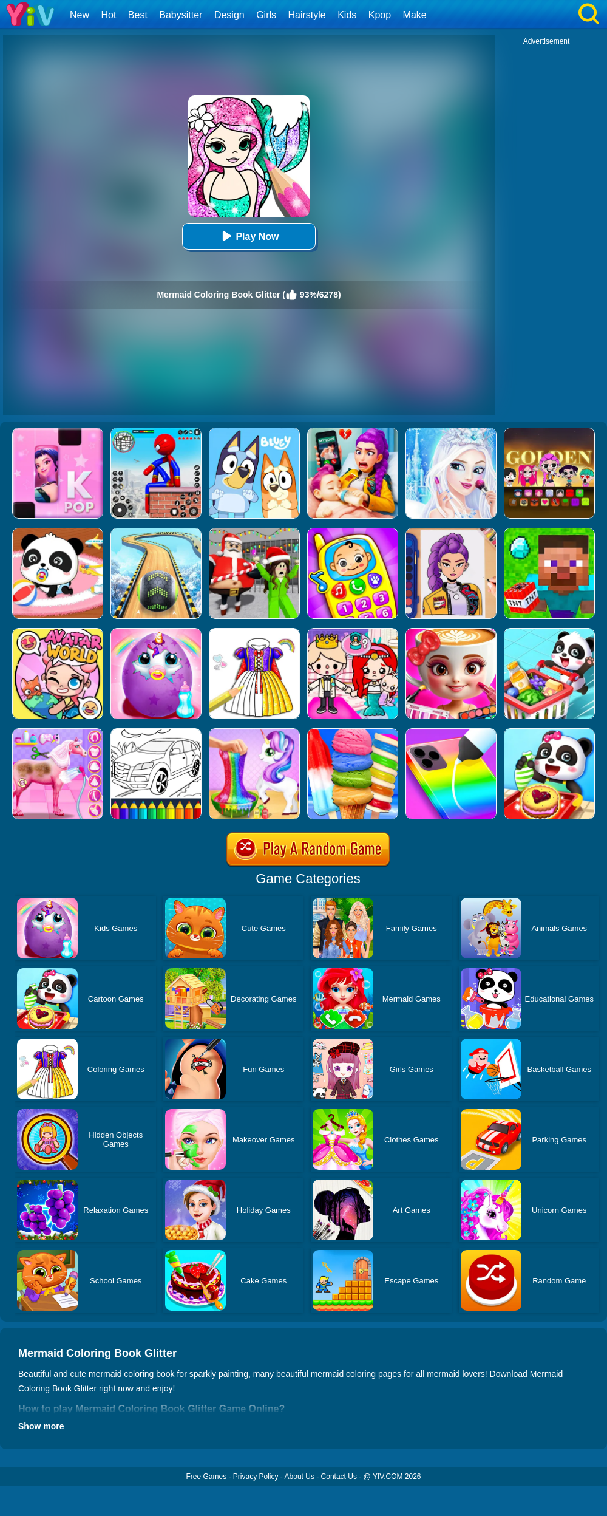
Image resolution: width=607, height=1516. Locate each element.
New (79, 15)
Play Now (249, 236)
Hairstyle (307, 15)
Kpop (379, 15)
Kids (346, 15)
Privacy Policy (256, 1476)
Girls (266, 15)
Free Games (206, 1476)
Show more (41, 1426)
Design (229, 15)
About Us (299, 1476)
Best (138, 15)
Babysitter (180, 15)
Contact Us (339, 1476)
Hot (108, 15)
